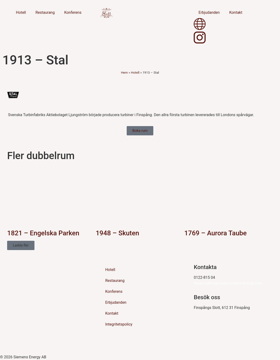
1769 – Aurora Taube (215, 233)
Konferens (73, 12)
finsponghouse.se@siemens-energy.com (228, 283)
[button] (20, 245)
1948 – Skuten (117, 233)
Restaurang (45, 12)
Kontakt (235, 12)
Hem (124, 72)
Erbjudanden (209, 12)
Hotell (21, 12)
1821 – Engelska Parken (43, 233)
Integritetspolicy (118, 324)
